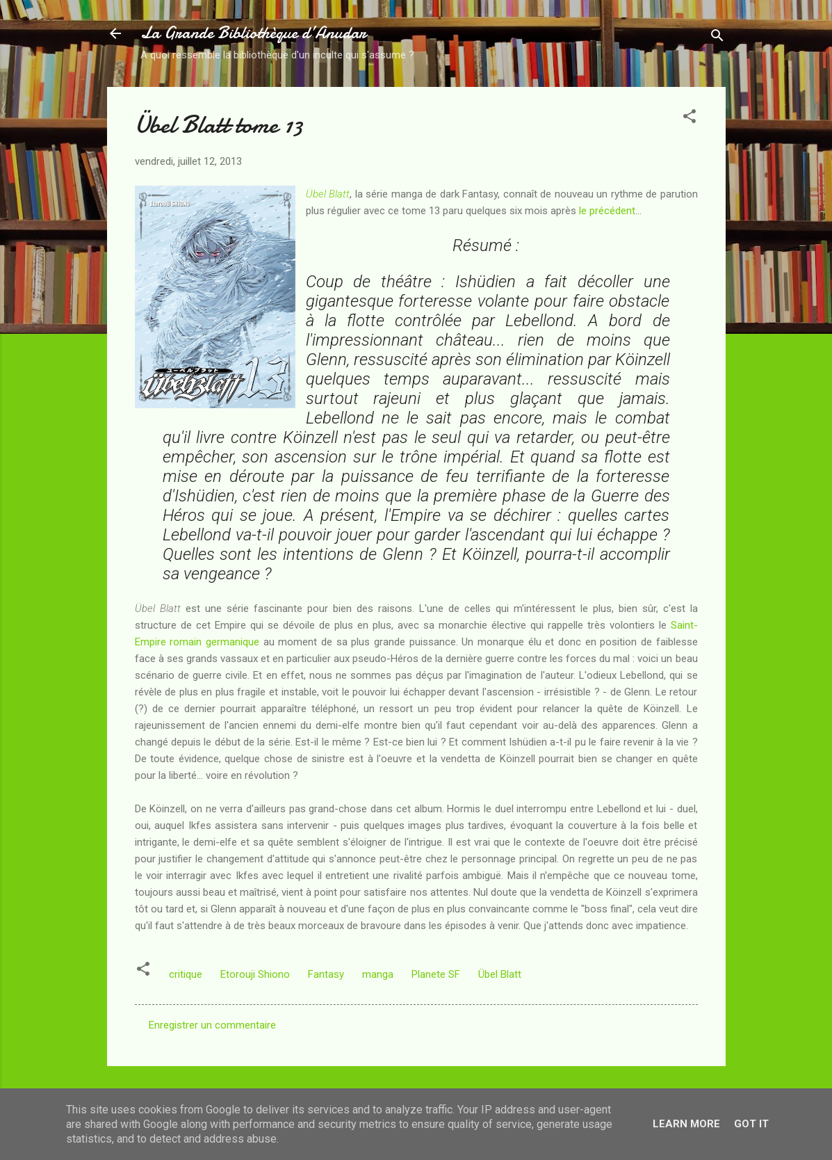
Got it (751, 1124)
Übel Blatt (328, 194)
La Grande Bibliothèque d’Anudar (253, 33)
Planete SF (435, 974)
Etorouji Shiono (255, 974)
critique (185, 974)
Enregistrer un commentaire (212, 1025)
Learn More (686, 1124)
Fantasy (326, 974)
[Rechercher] (717, 38)
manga (377, 974)
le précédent (607, 210)
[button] (689, 118)
